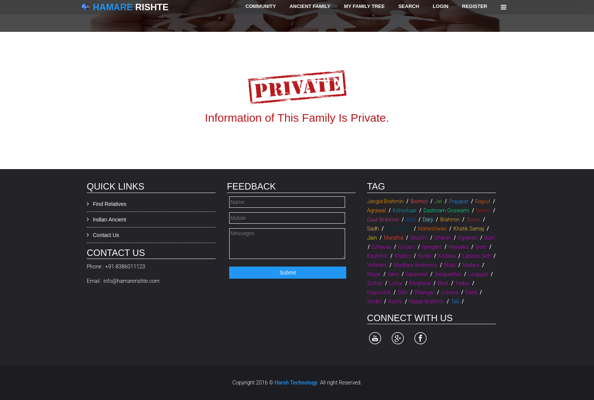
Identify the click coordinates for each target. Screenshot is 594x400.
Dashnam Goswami (446, 210)
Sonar (473, 219)
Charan (443, 238)
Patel (471, 292)
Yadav (462, 283)
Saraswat (416, 274)
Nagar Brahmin (426, 301)
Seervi (483, 210)
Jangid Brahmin (385, 201)
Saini (393, 274)
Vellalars (377, 265)
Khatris (403, 256)
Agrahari (467, 238)
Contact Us (106, 235)
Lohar (396, 283)
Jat (438, 201)
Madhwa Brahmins (415, 265)
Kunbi (424, 256)
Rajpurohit (379, 292)
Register (474, 6)
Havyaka (458, 247)
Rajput (482, 201)
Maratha (393, 238)
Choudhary (398, 229)
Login (440, 6)
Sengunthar (448, 274)
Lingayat (478, 274)
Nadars (471, 265)
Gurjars (406, 247)
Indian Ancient (109, 219)
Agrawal (376, 210)
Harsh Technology (296, 383)
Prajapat (458, 201)
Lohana (449, 292)
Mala (449, 265)
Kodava (447, 256)
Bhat (443, 283)
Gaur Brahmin (383, 219)
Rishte (131, 7)
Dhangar (424, 292)
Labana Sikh (477, 256)
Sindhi (374, 301)
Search (408, 6)
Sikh (403, 292)
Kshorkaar (405, 210)
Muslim (419, 238)
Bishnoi (419, 201)
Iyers (480, 247)
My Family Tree (364, 6)
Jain (372, 238)
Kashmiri (377, 256)
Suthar (374, 283)
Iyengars (432, 247)
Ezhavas (381, 247)
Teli (455, 301)
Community (260, 6)
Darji (428, 219)
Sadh (373, 229)
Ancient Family (309, 6)
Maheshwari (432, 229)
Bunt (490, 238)
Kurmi (395, 301)
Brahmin (450, 219)
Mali (411, 219)
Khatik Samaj (468, 229)
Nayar (374, 274)
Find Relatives (110, 204)
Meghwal (420, 283)
